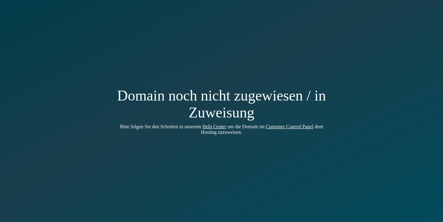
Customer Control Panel (289, 126)
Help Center (214, 126)
